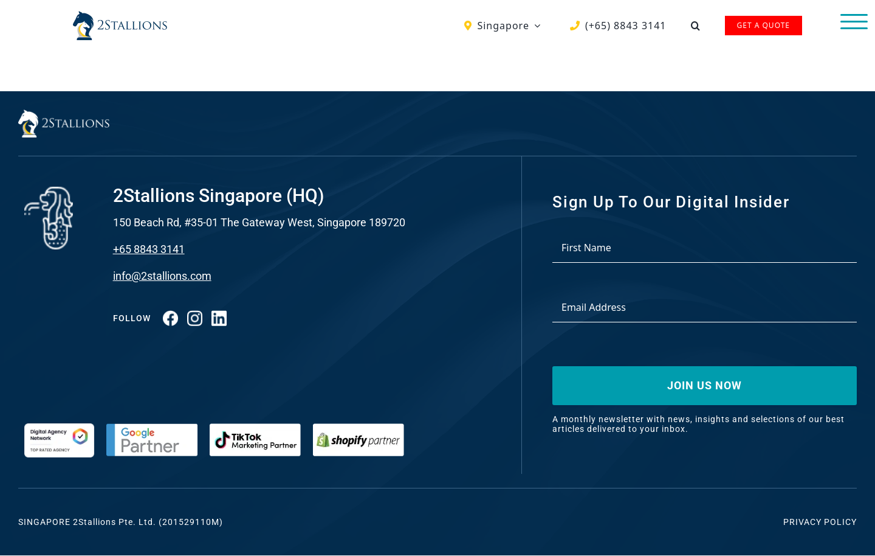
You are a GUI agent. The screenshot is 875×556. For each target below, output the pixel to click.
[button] (696, 25)
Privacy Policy (820, 522)
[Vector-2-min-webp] (120, 16)
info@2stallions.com (162, 275)
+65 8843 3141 (149, 249)
